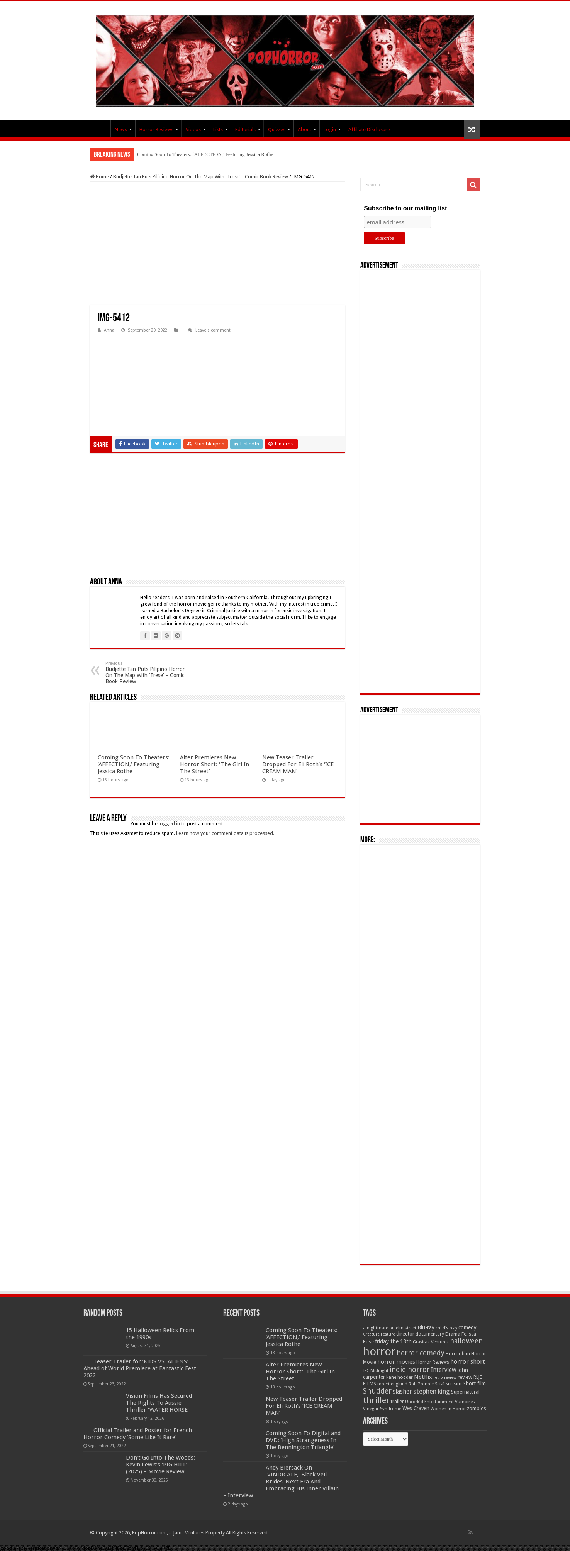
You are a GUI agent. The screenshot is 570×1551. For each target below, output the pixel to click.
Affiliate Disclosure (369, 129)
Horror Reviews (156, 129)
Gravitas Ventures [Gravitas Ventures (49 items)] (431, 1341)
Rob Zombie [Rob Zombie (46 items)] (421, 1384)
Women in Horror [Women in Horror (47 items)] (448, 1408)
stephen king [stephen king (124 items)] (431, 1391)
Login (330, 129)
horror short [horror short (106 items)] (467, 1361)
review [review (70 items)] (465, 1377)
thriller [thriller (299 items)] (376, 1400)
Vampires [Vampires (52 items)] (465, 1401)
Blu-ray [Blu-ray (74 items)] (425, 1327)
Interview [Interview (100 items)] (443, 1369)
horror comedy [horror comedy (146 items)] (420, 1353)
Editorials (245, 129)
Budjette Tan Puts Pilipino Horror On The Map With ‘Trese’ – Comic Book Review (145, 672)
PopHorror (100, 128)
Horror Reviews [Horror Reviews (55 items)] (432, 1362)
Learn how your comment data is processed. (225, 833)
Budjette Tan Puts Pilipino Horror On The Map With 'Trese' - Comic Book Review (200, 176)
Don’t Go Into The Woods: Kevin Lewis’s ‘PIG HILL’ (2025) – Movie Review (160, 1464)
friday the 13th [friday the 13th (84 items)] (393, 1341)
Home (99, 176)
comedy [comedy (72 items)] (467, 1327)
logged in (169, 823)
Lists (218, 129)
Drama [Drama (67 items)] (452, 1334)
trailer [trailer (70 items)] (397, 1401)
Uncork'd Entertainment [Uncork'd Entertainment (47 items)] (429, 1401)
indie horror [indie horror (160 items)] (410, 1369)
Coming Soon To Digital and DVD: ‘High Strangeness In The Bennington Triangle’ (303, 1440)
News (121, 129)
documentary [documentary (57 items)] (430, 1334)
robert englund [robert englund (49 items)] (392, 1384)
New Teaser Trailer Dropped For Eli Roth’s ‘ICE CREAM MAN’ (298, 764)
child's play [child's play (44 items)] (446, 1328)
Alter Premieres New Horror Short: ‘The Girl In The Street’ (214, 764)
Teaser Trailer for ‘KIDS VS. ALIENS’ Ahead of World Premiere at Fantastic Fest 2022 (139, 1368)
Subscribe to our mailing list (405, 208)
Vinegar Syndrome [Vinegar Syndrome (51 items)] (382, 1408)
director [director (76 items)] (405, 1334)
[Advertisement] (217, 244)
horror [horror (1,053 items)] (379, 1351)
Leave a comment (213, 330)
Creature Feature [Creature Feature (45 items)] (379, 1334)
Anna (109, 330)
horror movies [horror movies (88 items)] (396, 1361)
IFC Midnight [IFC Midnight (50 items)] (375, 1370)
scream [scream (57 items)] (453, 1384)
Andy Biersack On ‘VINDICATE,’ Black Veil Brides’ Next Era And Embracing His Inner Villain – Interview (281, 1481)
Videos (193, 129)
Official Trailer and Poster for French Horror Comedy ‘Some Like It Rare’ (137, 1434)
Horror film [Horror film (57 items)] (458, 1353)
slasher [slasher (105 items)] (402, 1391)
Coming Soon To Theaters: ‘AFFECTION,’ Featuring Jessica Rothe (205, 154)
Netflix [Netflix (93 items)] (423, 1376)
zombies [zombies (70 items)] (476, 1408)
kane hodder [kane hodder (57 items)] (399, 1377)
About (304, 129)
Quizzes (276, 129)
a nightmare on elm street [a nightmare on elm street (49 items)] (389, 1328)
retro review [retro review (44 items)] (444, 1377)
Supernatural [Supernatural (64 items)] (465, 1392)
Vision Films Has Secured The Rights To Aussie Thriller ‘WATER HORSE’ (159, 1402)
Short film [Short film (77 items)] (474, 1383)
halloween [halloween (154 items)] (466, 1341)
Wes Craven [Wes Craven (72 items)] (415, 1408)
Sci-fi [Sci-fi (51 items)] (439, 1384)
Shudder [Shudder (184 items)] (377, 1391)
